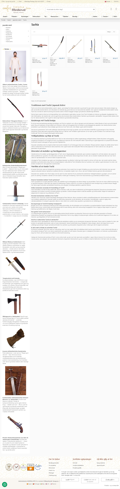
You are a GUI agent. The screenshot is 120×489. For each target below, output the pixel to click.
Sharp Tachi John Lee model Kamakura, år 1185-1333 (53, 62)
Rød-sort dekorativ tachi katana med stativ (37, 61)
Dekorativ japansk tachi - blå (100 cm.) (89, 61)
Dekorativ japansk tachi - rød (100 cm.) (36, 94)
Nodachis (9, 34)
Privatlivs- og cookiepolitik (111, 485)
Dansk (108, 1)
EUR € (116, 1)
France (54, 484)
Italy (43, 484)
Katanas (8, 31)
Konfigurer (70, 480)
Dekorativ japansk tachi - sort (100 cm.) (107, 61)
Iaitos (7, 29)
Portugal (37, 484)
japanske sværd (7, 25)
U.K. (48, 484)
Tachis (8, 40)
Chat (20, 1)
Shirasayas (9, 38)
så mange (9, 36)
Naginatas (9, 33)
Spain (30, 484)
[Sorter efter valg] (109, 32)
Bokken (8, 27)
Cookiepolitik (76, 475)
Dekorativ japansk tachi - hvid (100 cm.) (71, 61)
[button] (105, 16)
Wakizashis (9, 41)
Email (48, 1)
